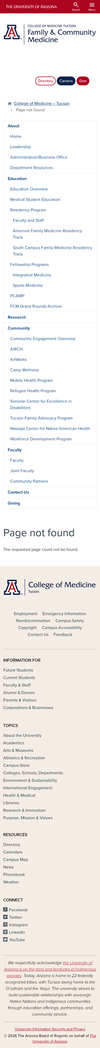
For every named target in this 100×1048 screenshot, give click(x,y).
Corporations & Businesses (28, 707)
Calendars (12, 852)
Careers (66, 81)
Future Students (18, 670)
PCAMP (17, 296)
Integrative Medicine (32, 275)
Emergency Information (64, 613)
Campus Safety (69, 620)
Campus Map (15, 859)
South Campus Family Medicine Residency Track (52, 251)
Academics (13, 743)
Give (83, 81)
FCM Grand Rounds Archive (36, 306)
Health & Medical (19, 795)
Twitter (15, 917)
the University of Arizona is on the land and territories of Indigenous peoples (50, 969)
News (8, 867)
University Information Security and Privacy (50, 1029)
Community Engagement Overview (42, 338)
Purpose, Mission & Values (28, 818)
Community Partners (29, 481)
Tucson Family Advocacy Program (41, 418)
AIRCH (16, 349)
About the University (22, 735)
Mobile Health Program (31, 380)
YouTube (17, 940)
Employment (25, 613)
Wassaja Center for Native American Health (50, 428)
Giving (14, 503)
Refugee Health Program (33, 391)
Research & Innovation (24, 810)
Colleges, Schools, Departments (33, 773)
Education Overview (29, 189)
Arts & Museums (18, 750)
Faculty (15, 450)
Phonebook (14, 874)
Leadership (20, 147)
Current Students (19, 677)
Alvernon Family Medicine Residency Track (47, 234)
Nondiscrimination (33, 620)
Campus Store (16, 765)
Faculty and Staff (28, 220)
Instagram (18, 925)
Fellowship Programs (29, 264)
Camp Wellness (24, 370)
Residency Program (28, 210)
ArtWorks (18, 359)
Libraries (11, 803)
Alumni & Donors (19, 692)
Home (15, 136)
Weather (11, 882)
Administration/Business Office (38, 157)
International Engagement (27, 788)
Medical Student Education (35, 199)
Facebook (18, 910)
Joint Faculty (22, 471)
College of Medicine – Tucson (42, 103)
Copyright (27, 627)
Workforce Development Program (41, 439)
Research (17, 317)
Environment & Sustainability (30, 780)
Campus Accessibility (62, 627)
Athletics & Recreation (24, 758)
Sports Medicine (28, 285)
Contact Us (18, 492)
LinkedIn (17, 932)
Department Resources (31, 167)
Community (19, 328)
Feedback (63, 634)
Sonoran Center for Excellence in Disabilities (41, 404)
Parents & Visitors (19, 700)
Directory (45, 81)
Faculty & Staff (16, 685)
